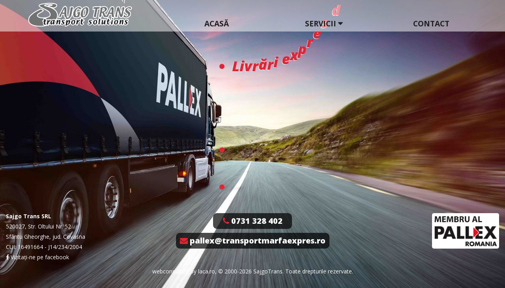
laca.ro (206, 271)
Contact (431, 23)
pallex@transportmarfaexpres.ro (252, 240)
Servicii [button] (320, 23)
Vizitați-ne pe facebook (37, 257)
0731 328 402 (252, 221)
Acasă (216, 23)
